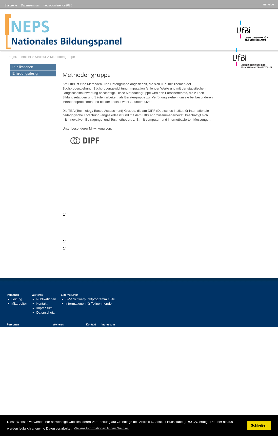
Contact (81, 354)
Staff (14, 367)
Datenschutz (45, 312)
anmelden (269, 4)
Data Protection (62, 401)
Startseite (10, 5)
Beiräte (16, 333)
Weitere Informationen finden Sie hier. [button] (101, 428)
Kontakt (41, 303)
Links (61, 333)
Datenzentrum (30, 5)
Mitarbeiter (19, 303)
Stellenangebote (69, 338)
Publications (60, 358)
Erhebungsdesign (25, 73)
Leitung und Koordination (29, 329)
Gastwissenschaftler (26, 342)
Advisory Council (23, 363)
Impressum (44, 308)
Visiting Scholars (23, 372)
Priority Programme (97, 388)
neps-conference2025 (57, 5)
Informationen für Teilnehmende (88, 303)
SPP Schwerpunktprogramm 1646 (90, 299)
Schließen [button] (259, 425)
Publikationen (22, 67)
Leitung (16, 299)
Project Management (26, 358)
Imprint (56, 397)
